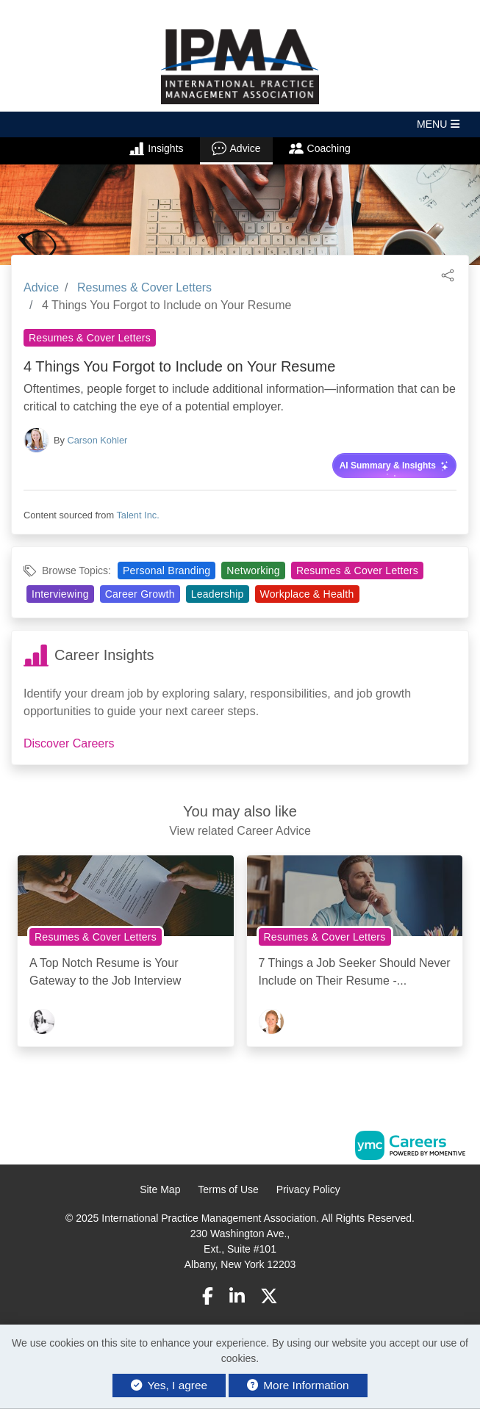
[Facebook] (207, 1296)
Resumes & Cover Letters (144, 287)
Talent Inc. (137, 515)
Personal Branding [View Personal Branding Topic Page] (166, 570)
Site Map (160, 1189)
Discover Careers (69, 743)
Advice (236, 148)
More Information (298, 1385)
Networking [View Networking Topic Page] (253, 570)
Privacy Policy (308, 1189)
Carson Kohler (98, 440)
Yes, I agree (169, 1385)
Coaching (320, 148)
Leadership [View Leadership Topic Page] (217, 594)
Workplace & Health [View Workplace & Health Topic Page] (307, 594)
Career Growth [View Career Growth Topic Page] (140, 594)
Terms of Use (228, 1189)
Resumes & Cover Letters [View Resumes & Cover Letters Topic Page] (90, 338)
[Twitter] (269, 1296)
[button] (240, 124)
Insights (156, 148)
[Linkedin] (237, 1296)
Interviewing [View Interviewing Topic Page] (60, 594)
